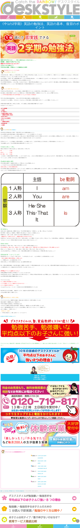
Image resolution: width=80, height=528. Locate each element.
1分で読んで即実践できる (8, 20)
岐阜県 (42, 460)
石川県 (39, 455)
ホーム (2, 490)
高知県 (39, 478)
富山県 (42, 455)
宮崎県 (44, 484)
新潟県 (39, 457)
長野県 (41, 457)
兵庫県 (42, 466)
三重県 (45, 460)
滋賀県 (41, 468)
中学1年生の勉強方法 (17, 20)
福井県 (45, 455)
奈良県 (39, 468)
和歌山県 (45, 468)
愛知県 (39, 460)
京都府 (45, 466)
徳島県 (45, 476)
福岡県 (39, 481)
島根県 (45, 471)
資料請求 (66, 526)
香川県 (42, 476)
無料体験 (40, 526)
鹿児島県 (39, 486)
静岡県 (39, 463)
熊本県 (39, 484)
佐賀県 (42, 481)
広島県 (42, 471)
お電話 (13, 526)
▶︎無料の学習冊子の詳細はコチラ (8, 316)
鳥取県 (39, 473)
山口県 (41, 473)
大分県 (41, 484)
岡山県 (39, 471)
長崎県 (45, 481)
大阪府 (39, 466)
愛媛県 (39, 476)
